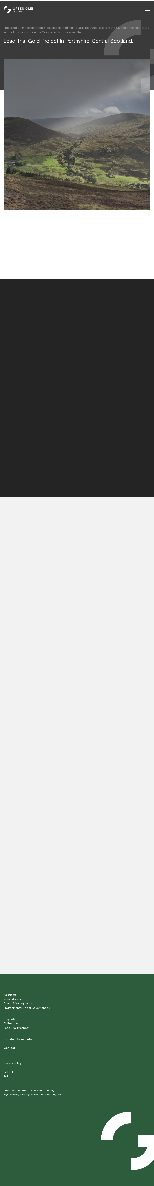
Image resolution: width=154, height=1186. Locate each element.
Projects (9, 1019)
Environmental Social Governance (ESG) (30, 1007)
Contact (9, 1047)
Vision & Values (13, 999)
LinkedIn (9, 1072)
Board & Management (18, 1003)
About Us (10, 994)
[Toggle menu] (147, 10)
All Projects (11, 1023)
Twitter (8, 1076)
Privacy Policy (12, 1063)
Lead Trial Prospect (16, 1027)
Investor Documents (18, 1039)
